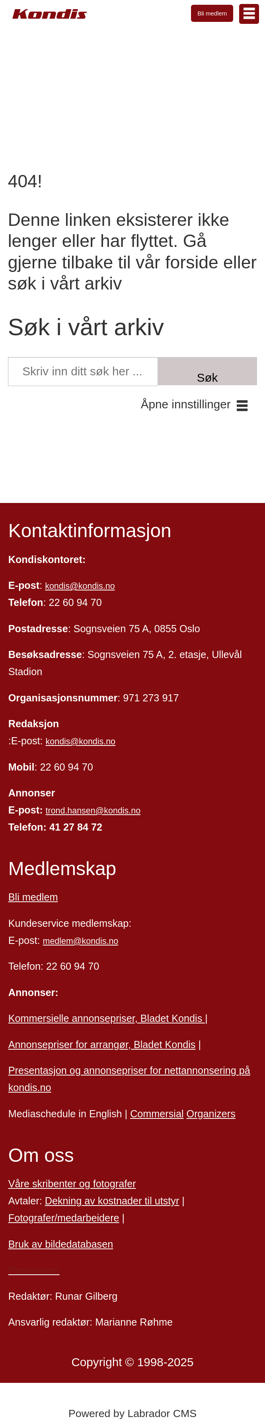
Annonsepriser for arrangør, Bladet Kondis (102, 1044)
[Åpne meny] (249, 14)
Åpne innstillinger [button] (186, 404)
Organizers (211, 1113)
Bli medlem (212, 13)
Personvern (34, 1270)
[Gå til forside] (50, 14)
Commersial (156, 1113)
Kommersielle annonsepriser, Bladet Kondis (106, 1018)
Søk (207, 377)
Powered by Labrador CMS (132, 1413)
